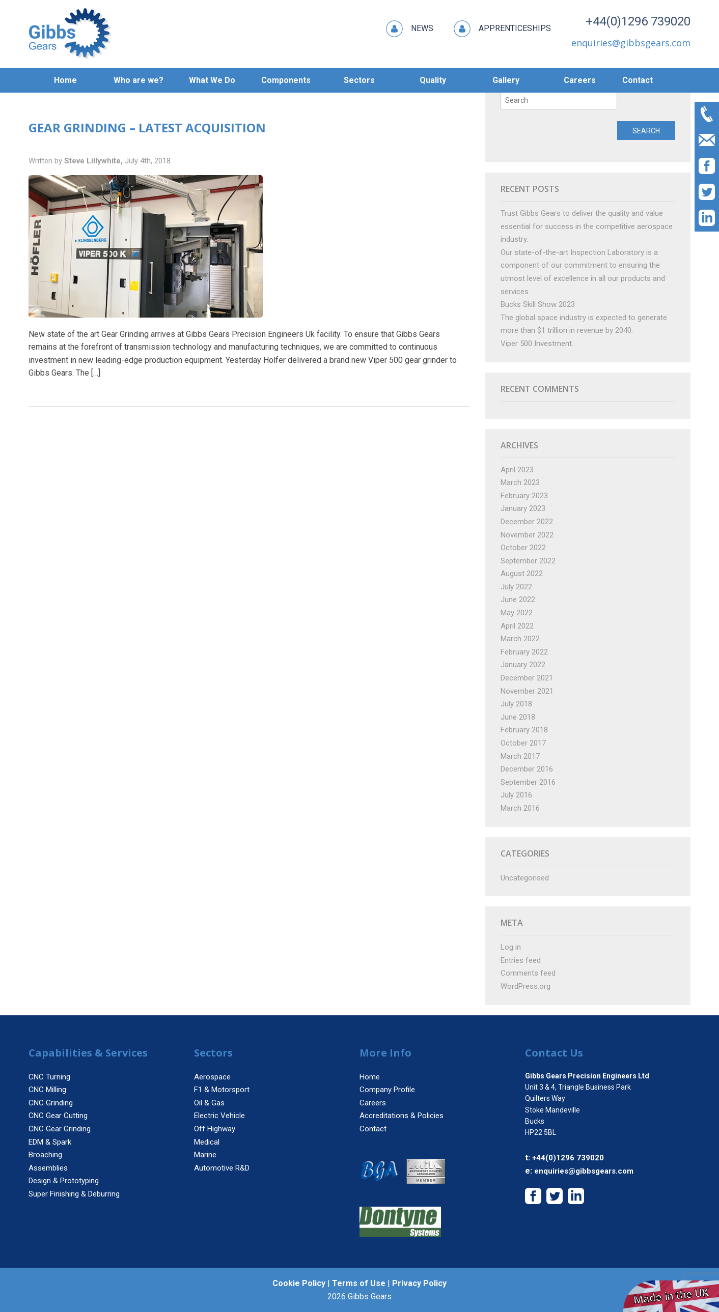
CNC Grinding (51, 1102)
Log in (511, 947)
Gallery (505, 80)
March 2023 (520, 482)
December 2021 (527, 677)
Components (286, 80)
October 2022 (523, 547)
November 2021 (527, 691)
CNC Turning (49, 1076)
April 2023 (517, 469)
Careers (580, 80)
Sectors (359, 80)
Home (65, 80)
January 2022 (523, 664)
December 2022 (527, 521)
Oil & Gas (209, 1102)
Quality (433, 80)
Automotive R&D (222, 1168)
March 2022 (520, 638)
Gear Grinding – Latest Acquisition (147, 127)
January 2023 (523, 508)
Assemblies (48, 1168)
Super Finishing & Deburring (74, 1194)
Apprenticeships (502, 28)
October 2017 (523, 743)
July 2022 (516, 586)
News (409, 28)
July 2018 (516, 703)
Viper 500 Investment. (537, 343)
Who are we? (138, 80)
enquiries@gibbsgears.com (583, 1171)
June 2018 (518, 717)
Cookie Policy (298, 1283)
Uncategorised (525, 877)
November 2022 (527, 534)
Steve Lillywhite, (94, 160)
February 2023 (524, 495)
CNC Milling (47, 1089)
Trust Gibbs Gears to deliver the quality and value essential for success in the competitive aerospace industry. (587, 226)
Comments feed (528, 973)
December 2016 (527, 769)
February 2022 (524, 652)
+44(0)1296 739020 (638, 21)
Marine (205, 1154)
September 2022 (528, 560)
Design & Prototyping (64, 1180)
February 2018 (524, 729)
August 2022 (522, 573)
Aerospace (212, 1076)
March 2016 (520, 808)
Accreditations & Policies (402, 1115)
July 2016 (516, 795)
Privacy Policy (419, 1283)
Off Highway (214, 1128)
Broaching (45, 1154)
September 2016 (528, 782)
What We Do (212, 80)
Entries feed (521, 960)
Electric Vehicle (219, 1115)
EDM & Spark (50, 1142)
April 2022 (517, 626)
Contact (637, 80)
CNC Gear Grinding (60, 1128)
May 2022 (517, 612)
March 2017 (520, 756)
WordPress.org (525, 986)
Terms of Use (358, 1283)
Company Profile (387, 1089)
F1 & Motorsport (222, 1089)
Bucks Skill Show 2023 (538, 304)
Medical (206, 1142)
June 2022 (518, 599)
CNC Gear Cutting (58, 1115)
